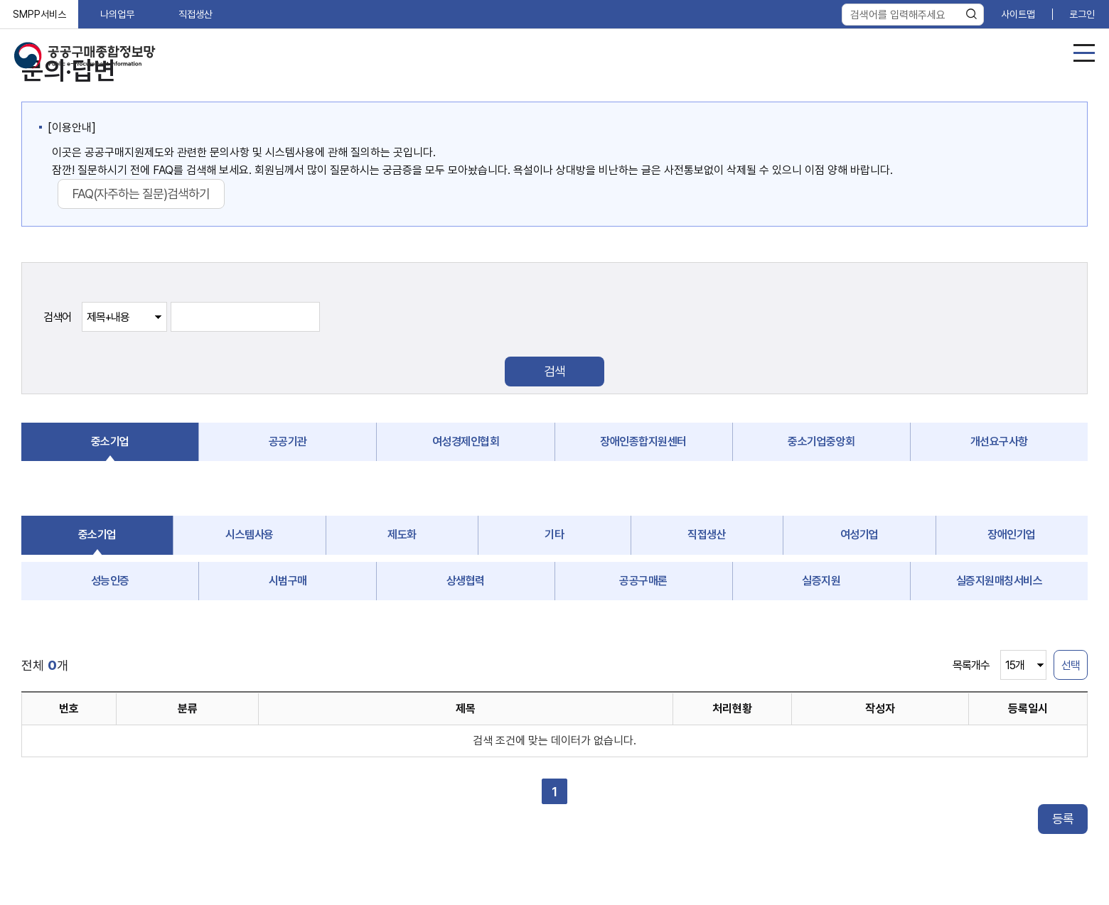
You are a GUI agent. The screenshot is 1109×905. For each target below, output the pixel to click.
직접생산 (195, 14)
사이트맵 (1018, 14)
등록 (1062, 818)
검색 (554, 371)
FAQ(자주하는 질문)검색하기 (141, 193)
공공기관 (288, 441)
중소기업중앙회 (821, 441)
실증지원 (821, 580)
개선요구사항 (999, 441)
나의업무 (117, 14)
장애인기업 (1011, 534)
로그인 (1082, 14)
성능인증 (110, 580)
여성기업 (859, 534)
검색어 (57, 317)
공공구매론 (643, 580)
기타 (554, 534)
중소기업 (110, 441)
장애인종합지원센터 (643, 441)
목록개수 (971, 665)
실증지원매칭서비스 (999, 580)
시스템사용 (249, 534)
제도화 (402, 534)
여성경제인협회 (466, 441)
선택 (1070, 665)
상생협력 (465, 580)
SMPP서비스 (39, 14)
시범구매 (288, 580)
